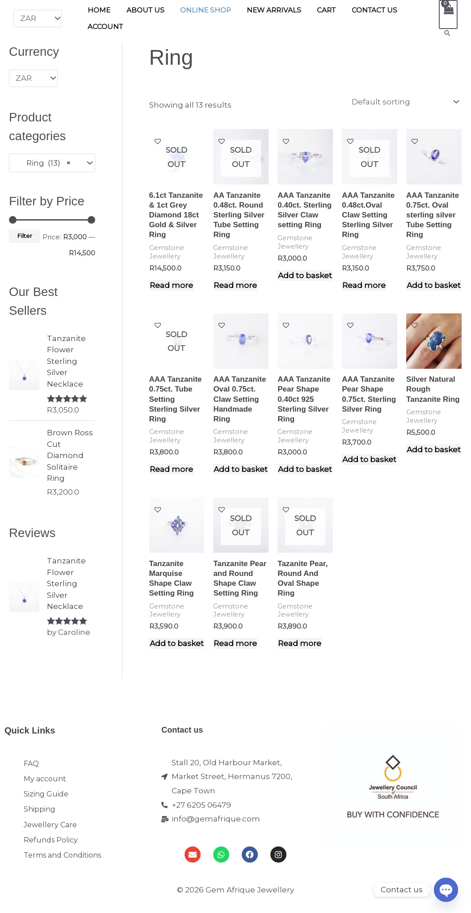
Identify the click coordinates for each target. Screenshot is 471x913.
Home (98, 11)
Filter (24, 235)
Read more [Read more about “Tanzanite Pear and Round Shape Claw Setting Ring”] (235, 642)
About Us (142, 11)
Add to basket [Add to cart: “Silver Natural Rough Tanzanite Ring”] (434, 449)
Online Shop (200, 11)
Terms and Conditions (62, 865)
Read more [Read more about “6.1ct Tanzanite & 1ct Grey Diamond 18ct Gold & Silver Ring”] (171, 284)
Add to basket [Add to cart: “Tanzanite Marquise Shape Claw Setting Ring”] (177, 642)
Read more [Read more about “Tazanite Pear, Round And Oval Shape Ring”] (299, 642)
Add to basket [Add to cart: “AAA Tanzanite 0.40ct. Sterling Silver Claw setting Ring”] (305, 275)
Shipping (39, 814)
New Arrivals (267, 11)
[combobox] (52, 162)
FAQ (31, 763)
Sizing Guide (46, 797)
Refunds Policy (51, 848)
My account (45, 780)
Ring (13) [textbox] (43, 163)
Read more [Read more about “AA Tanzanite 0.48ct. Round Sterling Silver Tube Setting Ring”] (235, 284)
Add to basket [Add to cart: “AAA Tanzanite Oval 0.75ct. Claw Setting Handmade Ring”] (241, 468)
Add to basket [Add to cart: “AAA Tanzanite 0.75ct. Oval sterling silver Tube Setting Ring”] (434, 284)
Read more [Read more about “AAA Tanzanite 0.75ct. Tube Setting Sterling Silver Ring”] (171, 468)
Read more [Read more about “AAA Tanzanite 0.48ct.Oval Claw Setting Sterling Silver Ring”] (364, 284)
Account (104, 25)
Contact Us (363, 11)
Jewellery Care (50, 831)
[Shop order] (403, 102)
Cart (316, 11)
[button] (447, 33)
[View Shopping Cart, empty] (448, 14)
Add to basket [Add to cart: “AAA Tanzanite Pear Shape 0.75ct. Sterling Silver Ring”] (369, 458)
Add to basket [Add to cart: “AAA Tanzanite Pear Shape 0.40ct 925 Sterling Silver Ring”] (305, 468)
